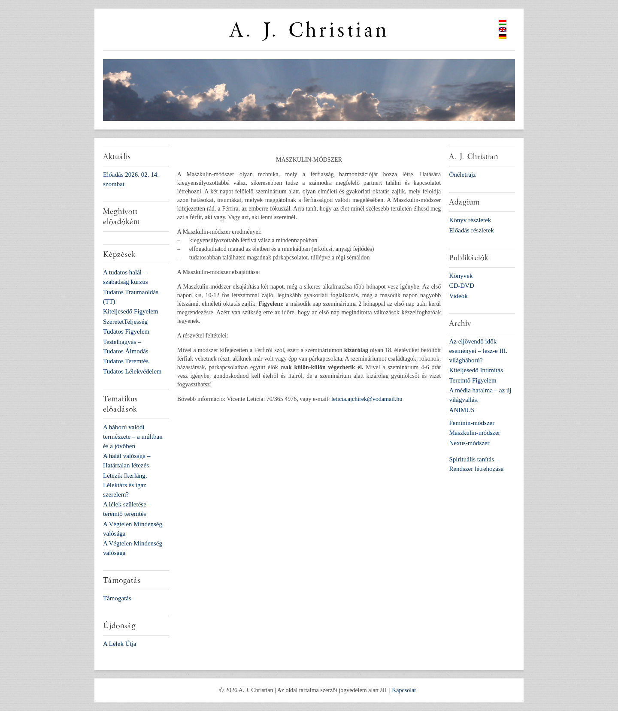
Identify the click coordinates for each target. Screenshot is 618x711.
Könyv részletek (470, 220)
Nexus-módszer (469, 443)
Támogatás (117, 598)
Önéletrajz (462, 174)
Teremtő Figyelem (472, 380)
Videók (458, 295)
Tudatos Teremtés (125, 361)
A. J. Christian (309, 30)
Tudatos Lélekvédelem (132, 371)
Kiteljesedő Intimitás (476, 370)
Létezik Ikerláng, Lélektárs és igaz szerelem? (125, 485)
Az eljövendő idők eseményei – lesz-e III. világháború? (478, 351)
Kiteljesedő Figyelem (130, 311)
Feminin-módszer (471, 422)
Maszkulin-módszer (474, 432)
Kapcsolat (404, 690)
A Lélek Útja (119, 643)
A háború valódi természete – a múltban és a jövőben (133, 436)
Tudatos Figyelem (126, 331)
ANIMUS (461, 410)
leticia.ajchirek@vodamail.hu (366, 399)
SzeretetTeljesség (125, 321)
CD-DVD (461, 285)
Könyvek (461, 275)
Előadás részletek (471, 230)
